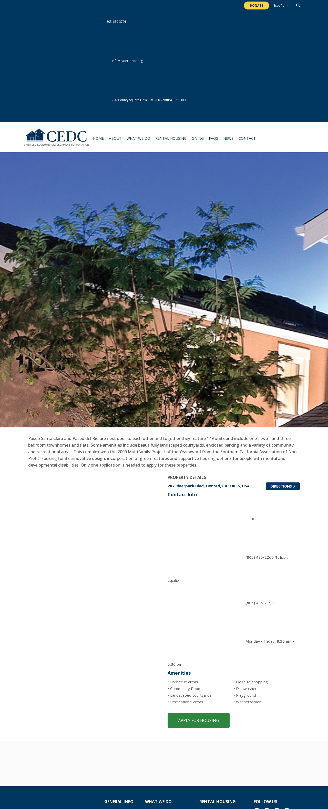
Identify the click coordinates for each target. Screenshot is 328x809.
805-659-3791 (77, 21)
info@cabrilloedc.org (85, 61)
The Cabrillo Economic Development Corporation (56, 139)
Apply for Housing (198, 720)
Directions (285, 486)
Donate (256, 5)
